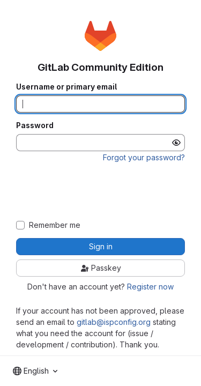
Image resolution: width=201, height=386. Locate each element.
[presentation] (100, 191)
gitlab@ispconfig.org (114, 321)
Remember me (54, 225)
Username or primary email (66, 87)
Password (35, 125)
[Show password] (176, 142)
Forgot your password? (144, 157)
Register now (150, 286)
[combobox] (35, 371)
